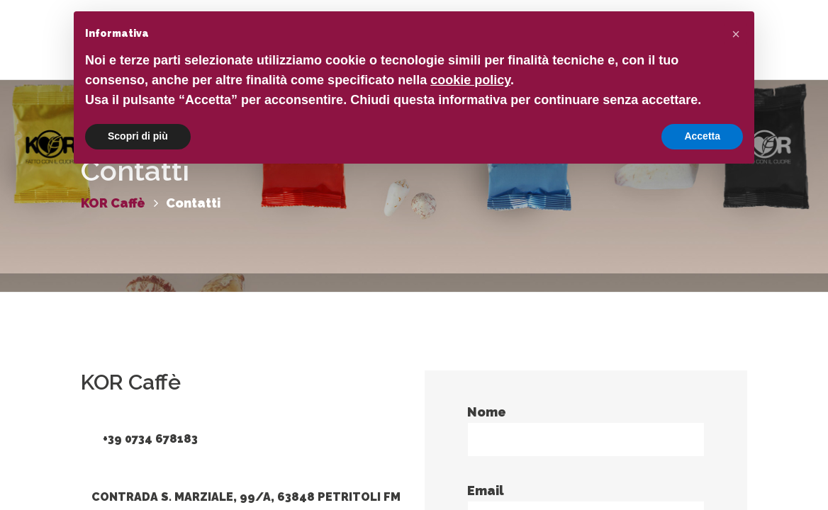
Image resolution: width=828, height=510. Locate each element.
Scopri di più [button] (138, 136)
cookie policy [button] (470, 80)
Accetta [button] (702, 136)
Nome (586, 430)
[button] (735, 34)
